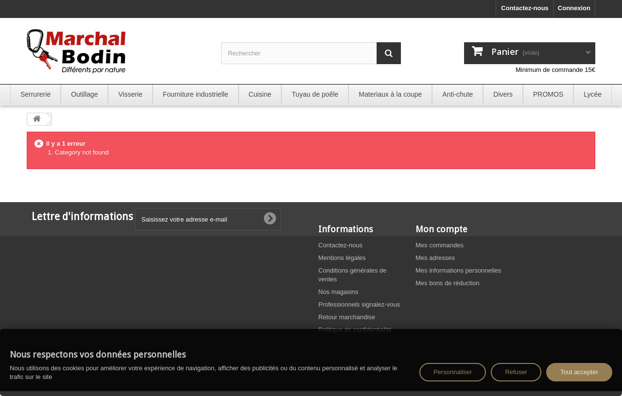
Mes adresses (435, 257)
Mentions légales (342, 257)
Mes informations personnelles (458, 270)
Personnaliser (452, 372)
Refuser (516, 372)
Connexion (574, 8)
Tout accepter (579, 372)
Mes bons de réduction (447, 283)
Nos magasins (338, 291)
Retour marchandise (346, 317)
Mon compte (441, 229)
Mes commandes (439, 245)
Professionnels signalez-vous (359, 304)
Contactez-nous (525, 8)
